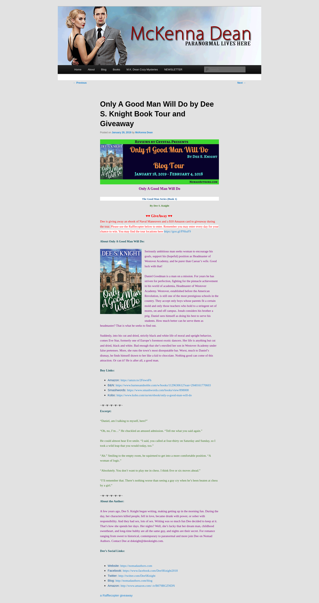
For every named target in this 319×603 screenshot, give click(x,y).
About (91, 69)
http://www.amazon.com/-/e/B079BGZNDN (148, 585)
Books (116, 69)
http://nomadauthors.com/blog (134, 580)
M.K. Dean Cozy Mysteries (142, 69)
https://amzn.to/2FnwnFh (136, 380)
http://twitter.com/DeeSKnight (136, 575)
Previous (80, 82)
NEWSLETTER (173, 69)
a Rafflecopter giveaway (116, 595)
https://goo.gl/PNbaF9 (177, 231)
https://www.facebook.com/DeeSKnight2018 (150, 570)
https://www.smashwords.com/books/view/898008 (158, 390)
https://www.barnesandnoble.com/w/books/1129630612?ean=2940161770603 (163, 385)
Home (77, 69)
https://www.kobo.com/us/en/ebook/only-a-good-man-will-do (154, 395)
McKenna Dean (144, 132)
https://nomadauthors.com (136, 565)
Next (241, 82)
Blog (103, 69)
